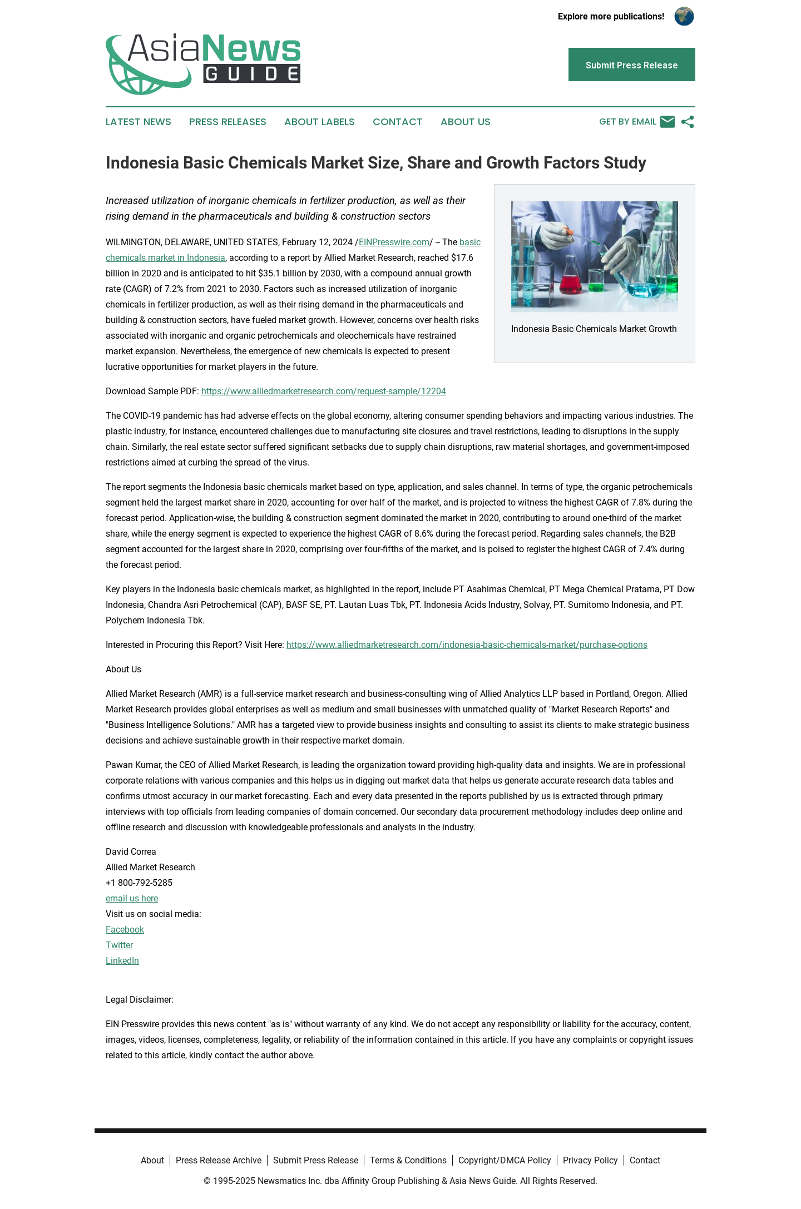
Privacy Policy (590, 1160)
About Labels (319, 122)
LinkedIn (122, 960)
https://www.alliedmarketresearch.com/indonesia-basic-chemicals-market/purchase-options (466, 645)
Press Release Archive (218, 1160)
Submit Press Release (315, 1160)
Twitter (119, 945)
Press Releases (227, 122)
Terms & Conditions (408, 1160)
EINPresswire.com (394, 242)
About (152, 1160)
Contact (398, 122)
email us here (132, 898)
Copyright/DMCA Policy (504, 1160)
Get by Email (637, 122)
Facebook (125, 929)
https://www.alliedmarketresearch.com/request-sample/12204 (323, 391)
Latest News (138, 122)
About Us (466, 122)
